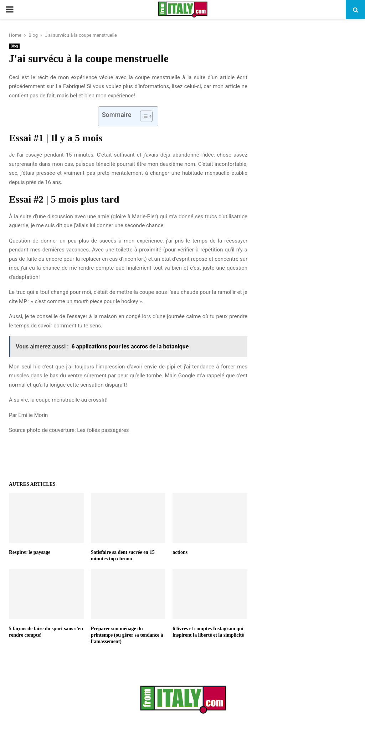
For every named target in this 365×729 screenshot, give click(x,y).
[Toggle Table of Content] (143, 116)
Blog (14, 46)
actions (180, 552)
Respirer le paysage (29, 552)
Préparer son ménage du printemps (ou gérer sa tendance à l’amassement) (127, 635)
